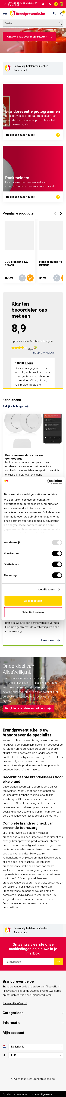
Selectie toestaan (33, 612)
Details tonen (46, 589)
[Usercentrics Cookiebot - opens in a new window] (47, 481)
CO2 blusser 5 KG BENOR (16, 263)
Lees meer (50, 640)
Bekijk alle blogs (15, 406)
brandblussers (44, 753)
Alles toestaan (33, 600)
